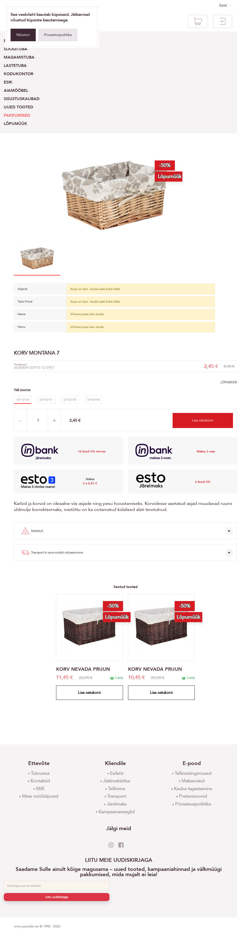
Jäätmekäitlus (116, 781)
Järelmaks (117, 804)
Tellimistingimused (193, 773)
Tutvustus (40, 773)
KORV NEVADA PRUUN (83, 669)
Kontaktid (40, 781)
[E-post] (56, 885)
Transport (116, 796)
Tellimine (116, 789)
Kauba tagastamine (193, 789)
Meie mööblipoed (40, 796)
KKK (40, 789)
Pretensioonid (193, 796)
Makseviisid (193, 781)
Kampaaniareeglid (117, 812)
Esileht (116, 773)
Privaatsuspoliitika (58, 34)
